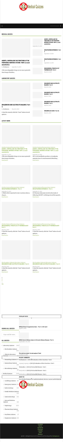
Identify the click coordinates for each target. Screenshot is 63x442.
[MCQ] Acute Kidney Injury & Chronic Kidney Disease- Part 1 (36, 340)
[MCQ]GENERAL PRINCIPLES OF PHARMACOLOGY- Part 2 (51, 69)
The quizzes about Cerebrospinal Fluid (30, 353)
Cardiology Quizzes (12, 381)
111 (2, 284)
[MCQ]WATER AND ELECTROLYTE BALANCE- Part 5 (16, 106)
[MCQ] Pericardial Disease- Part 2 (36, 370)
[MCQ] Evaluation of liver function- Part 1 (40, 360)
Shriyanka (22, 367)
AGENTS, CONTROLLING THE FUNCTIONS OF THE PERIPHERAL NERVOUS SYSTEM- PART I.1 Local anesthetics (52, 41)
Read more (5, 160)
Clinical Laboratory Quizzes (11, 355)
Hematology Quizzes (12, 359)
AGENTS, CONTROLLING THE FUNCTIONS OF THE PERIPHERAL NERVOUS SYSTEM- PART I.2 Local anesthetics (16, 63)
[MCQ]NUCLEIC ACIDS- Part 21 (51, 111)
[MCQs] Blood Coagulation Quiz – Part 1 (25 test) (33, 327)
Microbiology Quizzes (12, 368)
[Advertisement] (31, 17)
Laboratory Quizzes (8, 78)
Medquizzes (55, 436)
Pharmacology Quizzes (17, 147)
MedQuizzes (6, 67)
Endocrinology (12, 388)
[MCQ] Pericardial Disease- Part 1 (36, 367)
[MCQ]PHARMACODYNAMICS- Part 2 (52, 50)
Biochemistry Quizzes (8, 262)
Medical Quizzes (7, 34)
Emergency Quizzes (12, 384)
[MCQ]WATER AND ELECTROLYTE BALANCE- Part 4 (51, 84)
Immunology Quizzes (12, 363)
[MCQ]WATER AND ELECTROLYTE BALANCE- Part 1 (51, 102)
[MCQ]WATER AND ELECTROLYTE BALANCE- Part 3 (51, 93)
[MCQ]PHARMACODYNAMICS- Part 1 (52, 60)
